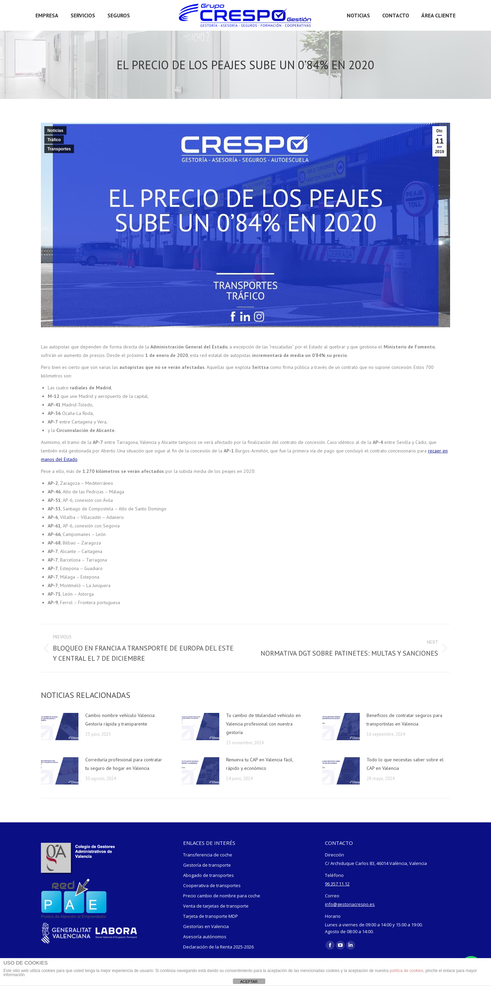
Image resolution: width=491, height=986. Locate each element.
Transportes (59, 149)
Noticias (55, 130)
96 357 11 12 (337, 884)
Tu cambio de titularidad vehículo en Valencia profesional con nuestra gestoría (263, 723)
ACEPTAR (248, 982)
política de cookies (406, 970)
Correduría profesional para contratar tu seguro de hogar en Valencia (123, 764)
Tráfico (54, 139)
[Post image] (59, 726)
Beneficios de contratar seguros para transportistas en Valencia (404, 719)
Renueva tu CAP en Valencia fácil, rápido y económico (259, 764)
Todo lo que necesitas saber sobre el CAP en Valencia (405, 764)
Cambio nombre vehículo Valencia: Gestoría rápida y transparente (120, 719)
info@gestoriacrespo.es (350, 904)
